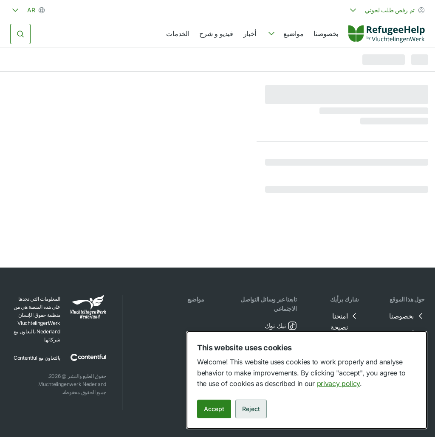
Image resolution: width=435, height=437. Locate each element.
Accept (214, 408)
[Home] (386, 34)
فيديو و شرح (216, 33)
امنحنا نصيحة (344, 321)
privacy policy (338, 383)
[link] (386, 34)
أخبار (249, 33)
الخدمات (177, 33)
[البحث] (20, 34)
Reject (251, 408)
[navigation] (284, 33)
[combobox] (386, 10)
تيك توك (281, 326)
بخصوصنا (326, 33)
